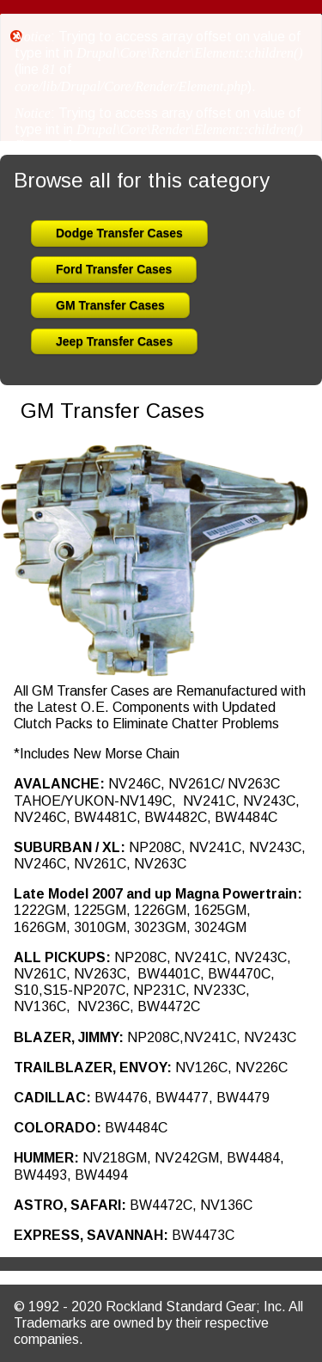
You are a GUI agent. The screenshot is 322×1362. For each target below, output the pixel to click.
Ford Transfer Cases (114, 269)
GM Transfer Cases (110, 305)
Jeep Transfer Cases (114, 341)
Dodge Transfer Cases (119, 233)
